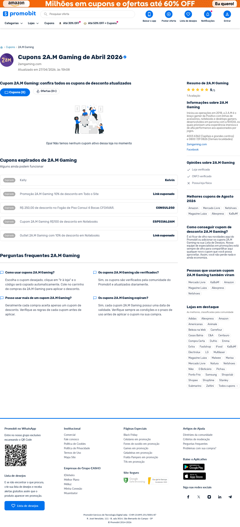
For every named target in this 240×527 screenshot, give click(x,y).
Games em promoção (136, 448)
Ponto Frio (194, 373)
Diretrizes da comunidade (197, 435)
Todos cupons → (228, 385)
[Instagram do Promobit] (209, 497)
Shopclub (227, 373)
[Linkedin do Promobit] (219, 497)
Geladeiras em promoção (138, 452)
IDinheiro (69, 475)
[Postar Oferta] (168, 17)
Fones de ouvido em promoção (141, 443)
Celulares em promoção (137, 439)
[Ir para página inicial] (3, 34)
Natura (214, 360)
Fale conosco (71, 439)
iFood (219, 341)
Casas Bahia (195, 328)
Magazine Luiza (197, 201)
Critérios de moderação (196, 439)
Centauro (223, 328)
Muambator (71, 493)
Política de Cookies (75, 443)
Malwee (216, 354)
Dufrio (213, 335)
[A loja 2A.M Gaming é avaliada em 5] (188, 77)
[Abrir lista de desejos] (188, 17)
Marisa (230, 354)
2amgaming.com (197, 131)
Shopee (193, 379)
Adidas (192, 309)
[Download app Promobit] (149, 17)
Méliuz (67, 484)
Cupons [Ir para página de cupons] (12, 34)
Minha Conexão (73, 488)
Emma (226, 335)
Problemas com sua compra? (199, 448)
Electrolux (194, 347)
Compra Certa (196, 335)
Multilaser (219, 347)
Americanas (195, 315)
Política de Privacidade (77, 448)
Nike (191, 366)
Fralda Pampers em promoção (141, 457)
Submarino (194, 385)
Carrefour (216, 322)
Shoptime (208, 379)
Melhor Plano (71, 479)
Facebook (193, 136)
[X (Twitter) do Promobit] (199, 497)
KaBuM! (233, 201)
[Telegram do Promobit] (230, 497)
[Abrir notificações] (208, 17)
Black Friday (130, 435)
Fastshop (205, 341)
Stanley (223, 379)
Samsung (211, 373)
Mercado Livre (211, 195)
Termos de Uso (72, 452)
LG (207, 347)
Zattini (210, 385)
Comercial (69, 435)
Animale (212, 315)
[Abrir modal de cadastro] (227, 17)
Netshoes (231, 195)
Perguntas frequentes (195, 443)
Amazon (193, 195)
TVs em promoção (134, 461)
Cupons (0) (15, 79)
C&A (210, 328)
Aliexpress (218, 201)
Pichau (220, 366)
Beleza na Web (197, 322)
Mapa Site (70, 457)
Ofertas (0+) (49, 79)
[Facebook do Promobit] (188, 497)
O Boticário (205, 366)
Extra (191, 341)
